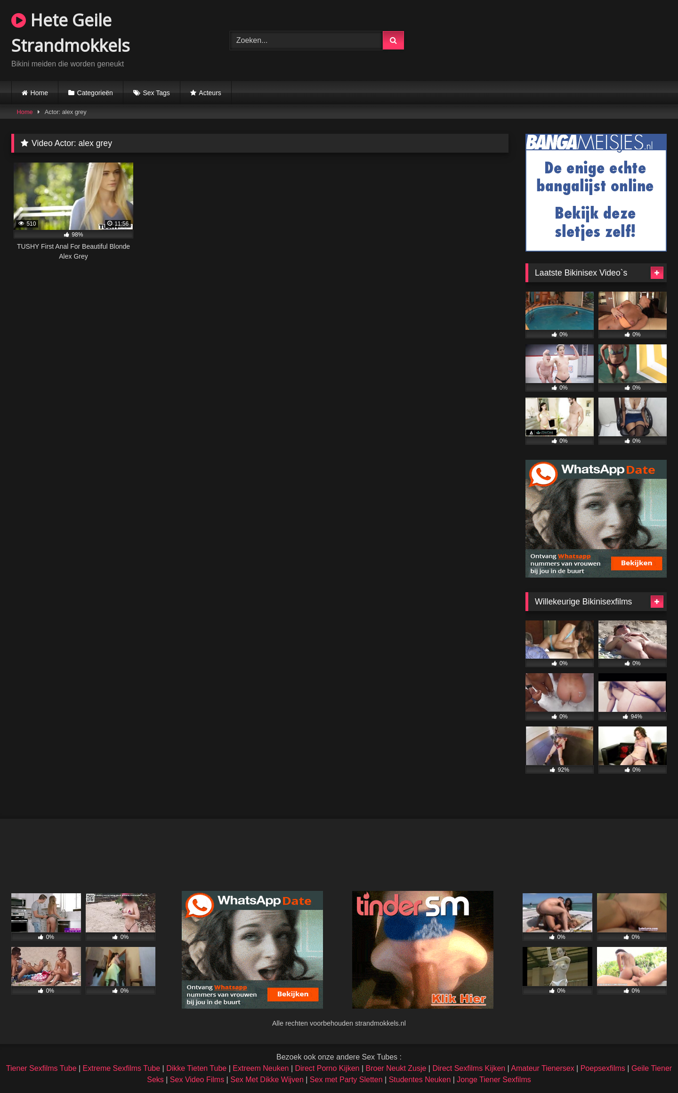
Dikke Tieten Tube (196, 1068)
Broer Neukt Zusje (395, 1068)
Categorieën (95, 93)
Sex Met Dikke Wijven (267, 1080)
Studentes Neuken (420, 1080)
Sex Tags (156, 93)
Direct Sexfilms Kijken (468, 1068)
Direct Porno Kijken (327, 1068)
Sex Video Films (197, 1080)
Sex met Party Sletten (346, 1080)
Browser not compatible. (557, 39)
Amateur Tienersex (542, 1068)
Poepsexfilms (603, 1068)
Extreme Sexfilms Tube (122, 1068)
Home (39, 93)
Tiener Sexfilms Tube (41, 1068)
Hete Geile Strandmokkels (70, 32)
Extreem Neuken (261, 1068)
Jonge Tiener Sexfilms (494, 1080)
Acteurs (210, 93)
